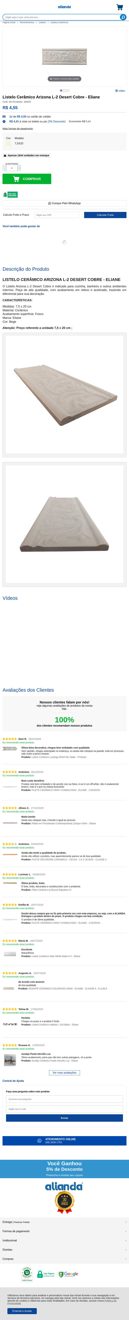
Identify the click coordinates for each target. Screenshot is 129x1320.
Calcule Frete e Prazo (16, 215)
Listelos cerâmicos (59, 22)
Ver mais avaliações (64, 1072)
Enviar (64, 1118)
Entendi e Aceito (22, 1311)
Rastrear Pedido (22, 1222)
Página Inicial (9, 22)
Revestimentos (27, 22)
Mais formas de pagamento (18, 128)
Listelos (43, 22)
